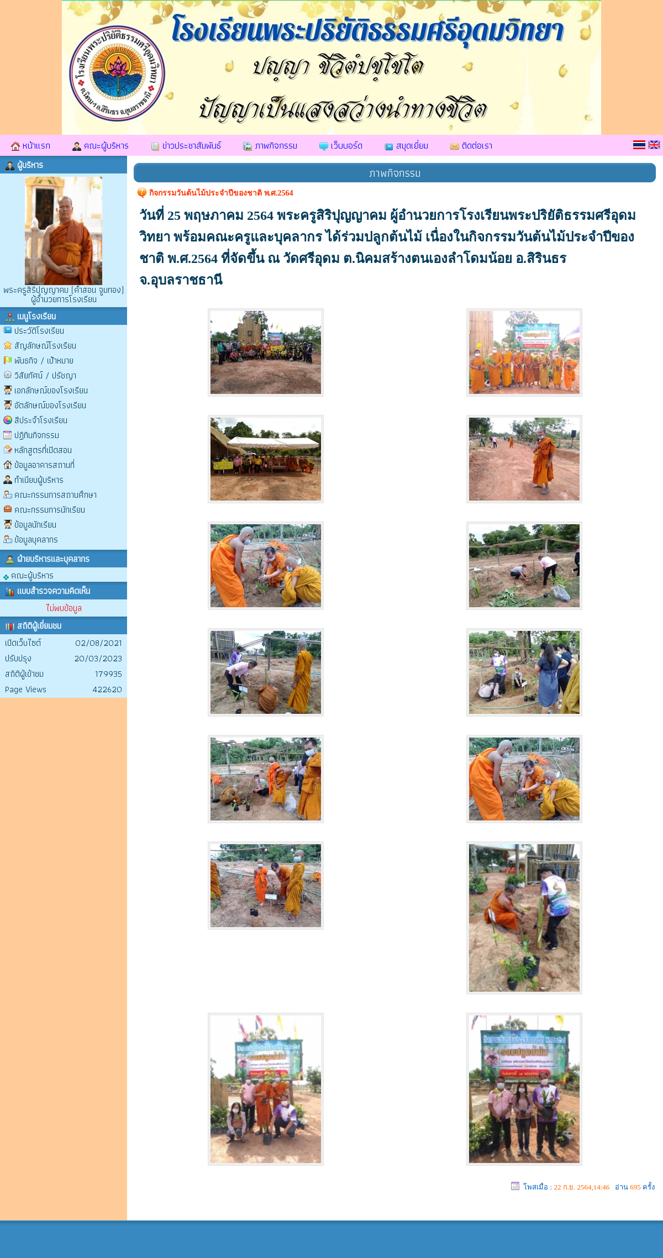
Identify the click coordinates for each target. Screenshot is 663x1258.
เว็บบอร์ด (340, 145)
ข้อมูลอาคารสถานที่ (44, 465)
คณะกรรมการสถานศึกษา (55, 495)
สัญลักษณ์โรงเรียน (45, 345)
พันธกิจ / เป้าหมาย (43, 360)
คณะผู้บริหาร (100, 145)
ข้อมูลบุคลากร (36, 539)
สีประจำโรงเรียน (40, 420)
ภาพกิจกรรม (270, 145)
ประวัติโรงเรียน (39, 331)
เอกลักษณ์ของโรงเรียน (51, 390)
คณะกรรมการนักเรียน (49, 510)
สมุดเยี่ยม (406, 145)
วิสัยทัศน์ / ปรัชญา (45, 375)
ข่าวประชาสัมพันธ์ (186, 145)
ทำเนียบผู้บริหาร (39, 480)
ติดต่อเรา (471, 145)
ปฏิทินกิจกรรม (36, 435)
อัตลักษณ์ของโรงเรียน (50, 405)
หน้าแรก (30, 145)
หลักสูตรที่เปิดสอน (43, 450)
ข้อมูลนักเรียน (35, 524)
